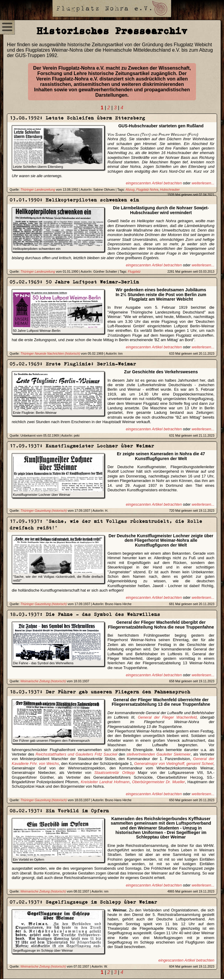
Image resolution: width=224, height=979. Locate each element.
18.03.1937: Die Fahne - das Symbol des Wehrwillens (85, 614)
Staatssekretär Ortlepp (114, 772)
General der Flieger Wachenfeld (167, 717)
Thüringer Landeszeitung (37, 189)
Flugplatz (134, 271)
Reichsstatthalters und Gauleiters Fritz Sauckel (76, 754)
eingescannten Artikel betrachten (154, 183)
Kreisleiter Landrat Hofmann (105, 782)
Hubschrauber (170, 189)
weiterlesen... (203, 183)
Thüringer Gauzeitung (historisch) (43, 510)
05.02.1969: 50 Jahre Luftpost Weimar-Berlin (74, 282)
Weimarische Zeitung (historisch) (43, 681)
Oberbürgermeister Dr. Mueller (158, 782)
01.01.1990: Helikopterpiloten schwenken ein (74, 200)
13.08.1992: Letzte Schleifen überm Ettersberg (77, 118)
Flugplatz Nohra (147, 189)
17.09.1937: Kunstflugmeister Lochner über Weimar (82, 446)
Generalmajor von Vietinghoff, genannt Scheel (173, 763)
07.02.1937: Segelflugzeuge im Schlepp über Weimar (83, 902)
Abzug (130, 189)
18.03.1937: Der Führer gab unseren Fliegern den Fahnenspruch (100, 692)
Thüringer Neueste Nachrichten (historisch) (50, 353)
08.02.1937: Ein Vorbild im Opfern (59, 811)
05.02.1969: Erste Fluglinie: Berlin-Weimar (73, 364)
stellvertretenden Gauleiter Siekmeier (158, 754)
